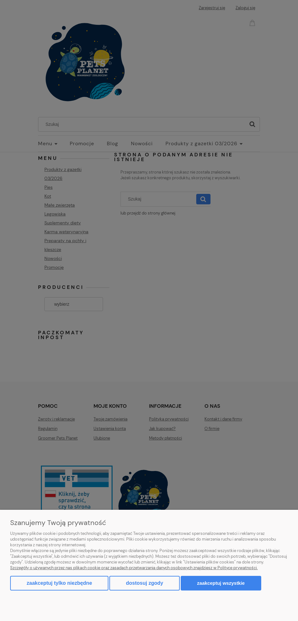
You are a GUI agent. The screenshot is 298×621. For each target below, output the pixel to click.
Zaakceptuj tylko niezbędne (59, 583)
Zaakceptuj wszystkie (221, 583)
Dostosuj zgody (144, 583)
